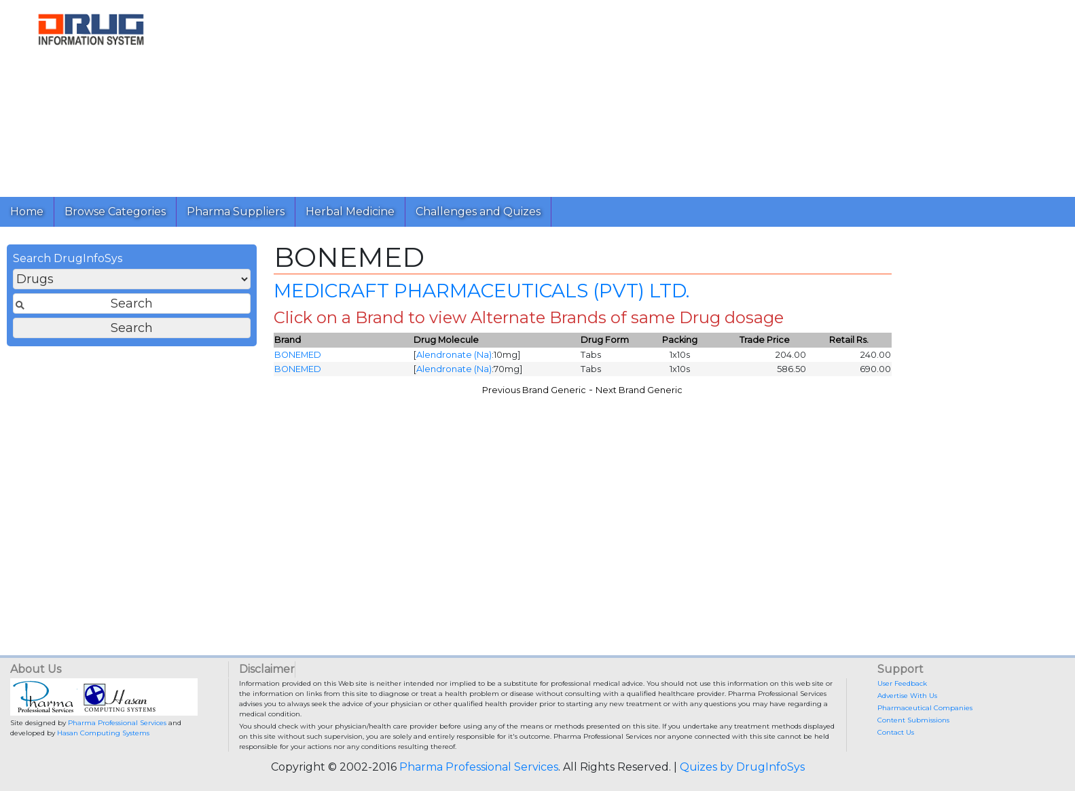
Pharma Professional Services (117, 722)
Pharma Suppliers (236, 211)
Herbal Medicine (350, 211)
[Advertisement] (589, 95)
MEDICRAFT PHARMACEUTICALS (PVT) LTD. (481, 290)
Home (26, 211)
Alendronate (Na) (454, 355)
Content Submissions (913, 720)
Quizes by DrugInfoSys (742, 766)
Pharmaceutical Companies (924, 707)
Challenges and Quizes (478, 211)
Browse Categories (115, 211)
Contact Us (895, 732)
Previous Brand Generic (534, 390)
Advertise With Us (907, 695)
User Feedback (902, 683)
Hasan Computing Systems (103, 733)
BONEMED (297, 355)
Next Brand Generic (639, 390)
